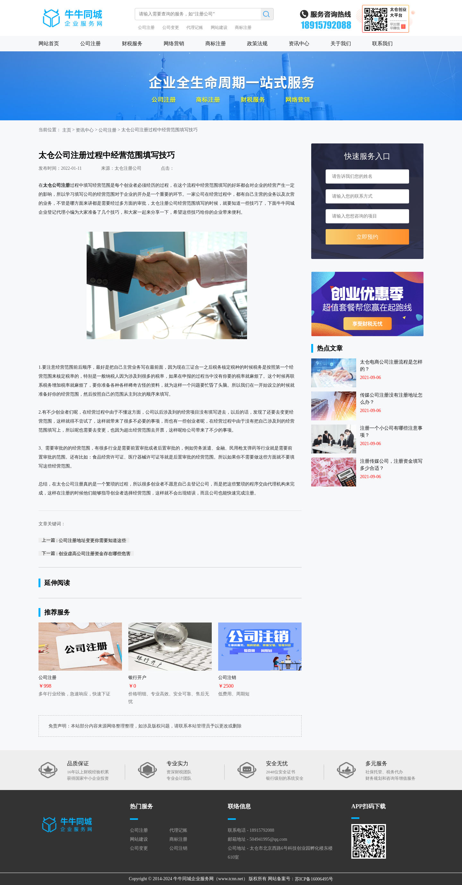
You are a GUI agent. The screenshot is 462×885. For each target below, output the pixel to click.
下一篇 (86, 553)
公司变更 (170, 27)
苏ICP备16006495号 (314, 879)
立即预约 (367, 237)
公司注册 (146, 27)
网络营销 (174, 43)
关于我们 (340, 43)
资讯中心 (299, 43)
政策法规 (257, 43)
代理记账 (194, 27)
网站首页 (48, 43)
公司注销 (178, 848)
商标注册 (243, 27)
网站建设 (219, 27)
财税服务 (132, 43)
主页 (66, 130)
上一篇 (84, 540)
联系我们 (382, 43)
